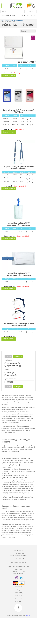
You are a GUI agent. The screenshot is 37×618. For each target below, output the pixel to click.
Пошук (31, 11)
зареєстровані (10, 15)
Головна (18, 587)
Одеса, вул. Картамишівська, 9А (18, 566)
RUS (34, 7)
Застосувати (18, 356)
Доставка (18, 598)
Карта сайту (18, 593)
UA (33, 5)
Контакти (18, 596)
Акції (18, 590)
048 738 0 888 (19, 558)
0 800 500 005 (30, 15)
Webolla (28, 615)
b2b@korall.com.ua (20, 562)
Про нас (18, 601)
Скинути (8, 356)
